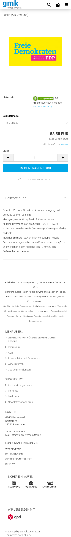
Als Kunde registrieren (20, 385)
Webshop (10, 531)
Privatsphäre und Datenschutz (25, 358)
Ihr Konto (13, 390)
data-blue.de (25, 535)
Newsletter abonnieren (20, 402)
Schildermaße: (11, 116)
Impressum (14, 347)
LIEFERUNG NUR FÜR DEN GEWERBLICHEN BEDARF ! (32, 339)
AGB (10, 352)
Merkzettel (14, 396)
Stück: (6, 150)
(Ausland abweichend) (42, 106)
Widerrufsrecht (16, 364)
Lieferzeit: (8, 97)
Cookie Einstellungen (19, 369)
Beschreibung (15, 198)
